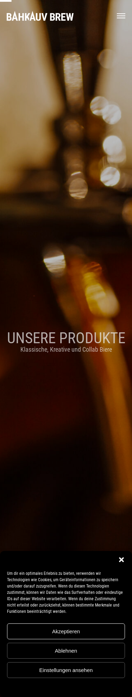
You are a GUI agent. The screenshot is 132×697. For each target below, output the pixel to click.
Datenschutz (71, 686)
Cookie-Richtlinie (42, 686)
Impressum (95, 686)
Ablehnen (66, 651)
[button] (121, 559)
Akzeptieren (66, 631)
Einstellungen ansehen (66, 670)
